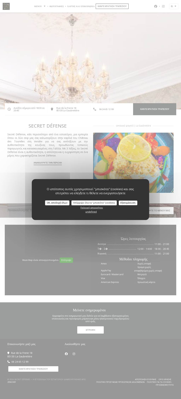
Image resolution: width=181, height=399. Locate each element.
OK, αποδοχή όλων (57, 202)
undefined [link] (91, 211)
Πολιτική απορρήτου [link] (91, 207)
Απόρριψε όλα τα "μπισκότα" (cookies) (94, 202)
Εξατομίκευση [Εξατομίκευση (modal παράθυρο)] (127, 202)
